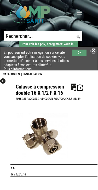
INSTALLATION (33, 74)
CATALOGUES (11, 74)
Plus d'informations (18, 69)
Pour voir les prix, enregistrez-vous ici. (48, 44)
